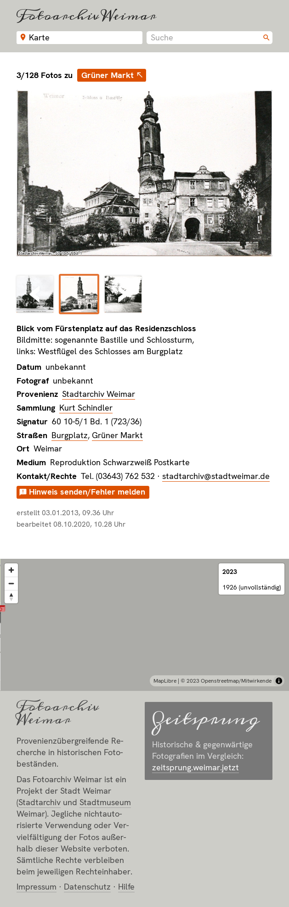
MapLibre (164, 680)
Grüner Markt (107, 75)
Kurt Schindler (86, 407)
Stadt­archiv (39, 802)
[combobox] (209, 37)
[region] (144, 625)
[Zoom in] (11, 570)
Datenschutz (87, 886)
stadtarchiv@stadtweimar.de (216, 476)
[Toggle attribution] (278, 680)
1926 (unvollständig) (251, 587)
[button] (144, 614)
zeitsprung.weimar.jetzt (195, 767)
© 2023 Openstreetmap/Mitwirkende (226, 680)
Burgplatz (69, 435)
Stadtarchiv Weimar (98, 394)
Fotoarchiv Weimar (86, 15)
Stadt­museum (105, 802)
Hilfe (126, 886)
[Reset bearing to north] (11, 596)
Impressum (37, 886)
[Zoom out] (11, 583)
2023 (229, 572)
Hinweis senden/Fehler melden (87, 491)
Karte (39, 37)
